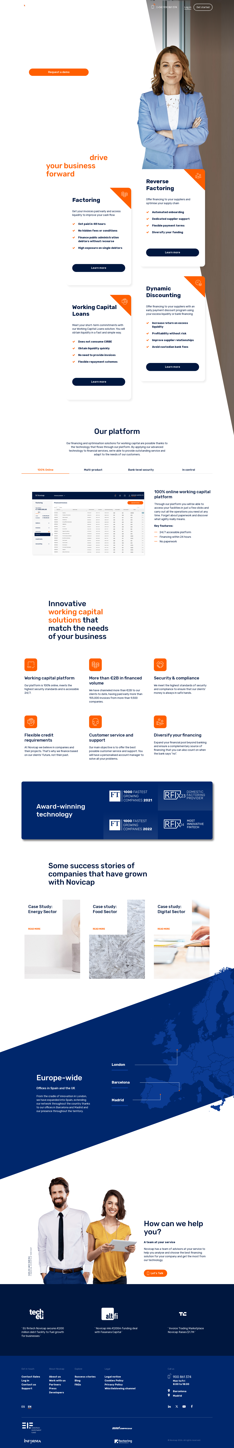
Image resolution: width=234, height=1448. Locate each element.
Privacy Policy (110, 1391)
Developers (55, 1399)
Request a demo (59, 72)
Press (51, 1395)
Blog (75, 1386)
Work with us (56, 1386)
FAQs (76, 1391)
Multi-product (93, 469)
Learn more (98, 268)
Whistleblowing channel (116, 1395)
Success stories (83, 1382)
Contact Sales (30, 1382)
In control (188, 469)
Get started (203, 7)
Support (26, 1395)
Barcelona (179, 1396)
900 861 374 (182, 1383)
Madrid (177, 1401)
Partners (100, 7)
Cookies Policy (111, 1386)
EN (29, 1412)
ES (23, 1412)
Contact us (28, 1391)
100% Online (45, 469)
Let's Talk (162, 1273)
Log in (187, 7)
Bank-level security (141, 469)
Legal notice (109, 1382)
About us (53, 1382)
